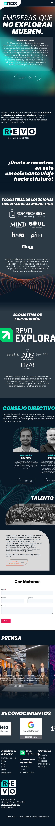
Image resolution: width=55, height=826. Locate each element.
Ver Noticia (23, 686)
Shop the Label (27, 772)
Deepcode (6, 773)
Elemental (24, 766)
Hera (3, 770)
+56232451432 (8, 799)
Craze (22, 769)
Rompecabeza (8, 758)
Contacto (42, 755)
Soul (3, 764)
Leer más (27, 77)
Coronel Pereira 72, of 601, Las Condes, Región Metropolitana (13, 805)
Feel (3, 767)
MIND (3, 761)
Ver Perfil (27, 481)
